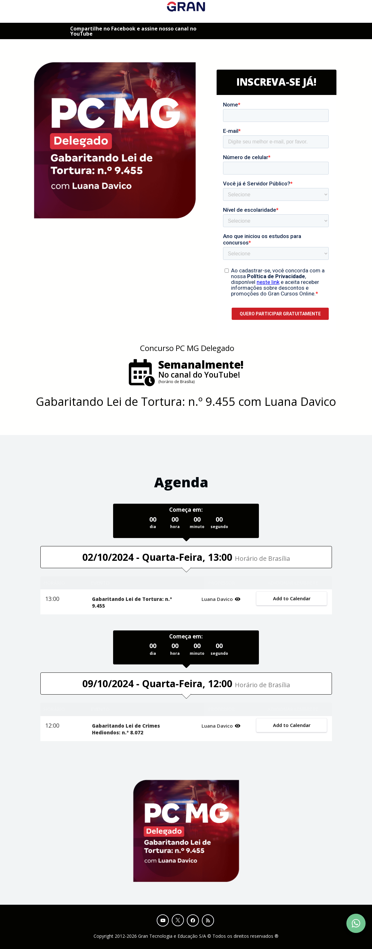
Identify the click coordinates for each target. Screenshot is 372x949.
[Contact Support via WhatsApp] (356, 923)
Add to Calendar (291, 598)
